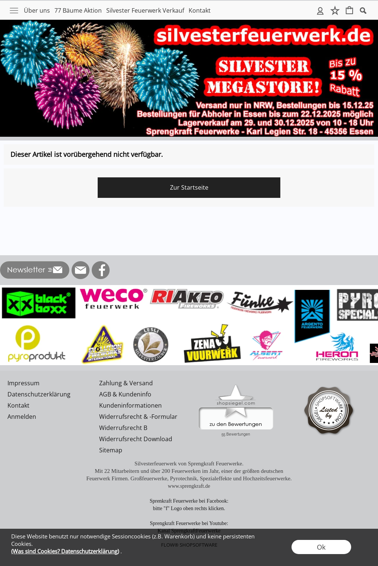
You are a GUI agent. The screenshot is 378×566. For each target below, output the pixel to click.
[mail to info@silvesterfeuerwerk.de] (80, 270)
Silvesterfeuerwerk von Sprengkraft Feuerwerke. (189, 464)
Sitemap (110, 450)
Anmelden (320, 10)
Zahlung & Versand (126, 383)
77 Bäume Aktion (78, 10)
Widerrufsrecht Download (135, 439)
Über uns (37, 10)
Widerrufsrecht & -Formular (138, 416)
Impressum (23, 383)
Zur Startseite (189, 187)
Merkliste (335, 10)
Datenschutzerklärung (38, 394)
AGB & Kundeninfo (125, 394)
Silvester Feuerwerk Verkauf (145, 10)
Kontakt (200, 10)
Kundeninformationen (130, 405)
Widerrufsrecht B (123, 428)
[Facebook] (100, 270)
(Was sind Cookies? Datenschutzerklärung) (65, 551)
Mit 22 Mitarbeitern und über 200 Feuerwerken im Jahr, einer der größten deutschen (189, 471)
